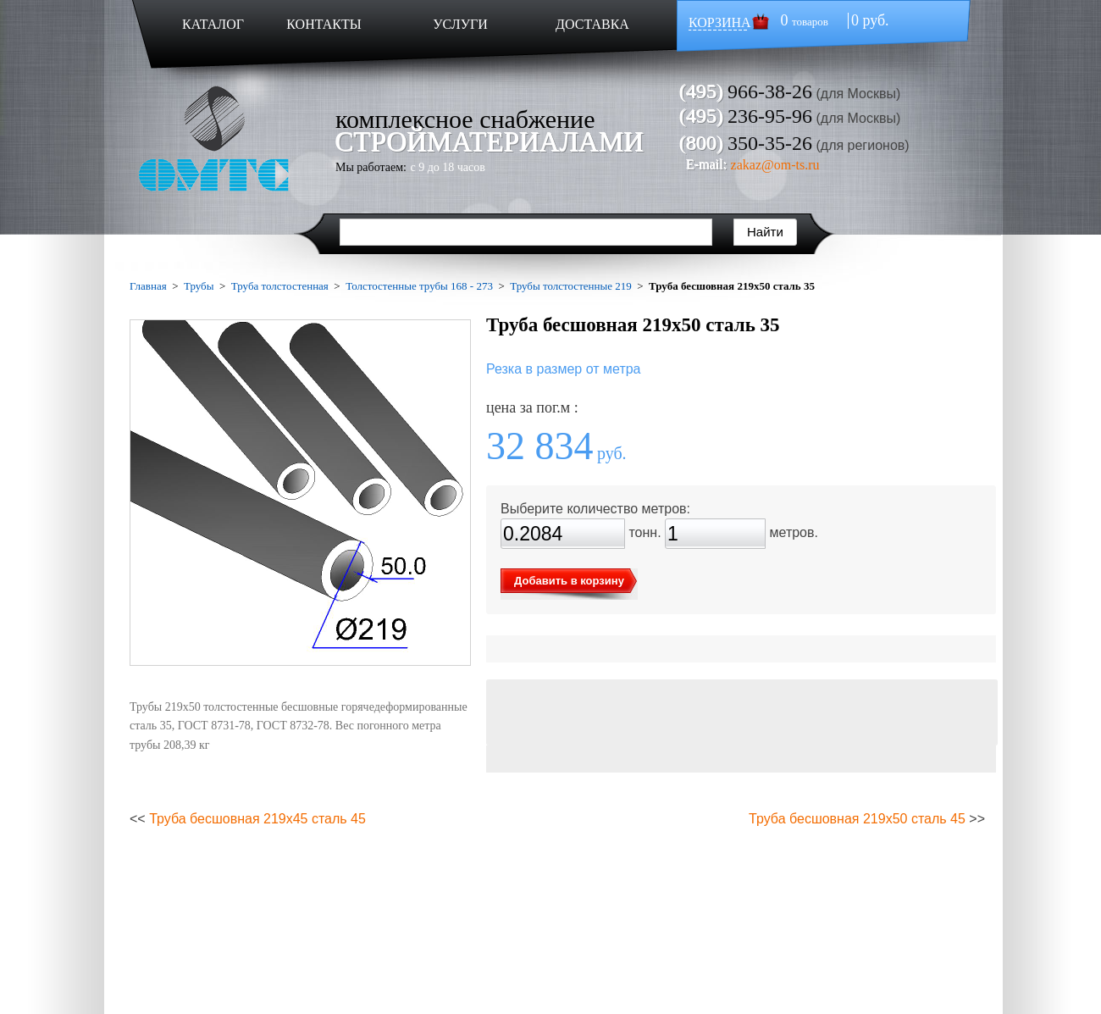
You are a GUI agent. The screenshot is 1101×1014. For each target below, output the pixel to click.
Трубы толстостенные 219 (571, 286)
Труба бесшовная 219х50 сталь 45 (857, 819)
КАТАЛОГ (213, 24)
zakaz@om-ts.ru (775, 165)
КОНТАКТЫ (323, 24)
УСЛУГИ (460, 24)
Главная (148, 286)
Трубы (198, 286)
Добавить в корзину (569, 580)
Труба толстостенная (280, 286)
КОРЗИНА (720, 22)
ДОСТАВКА (592, 24)
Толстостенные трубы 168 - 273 (419, 286)
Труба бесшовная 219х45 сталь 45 (257, 819)
